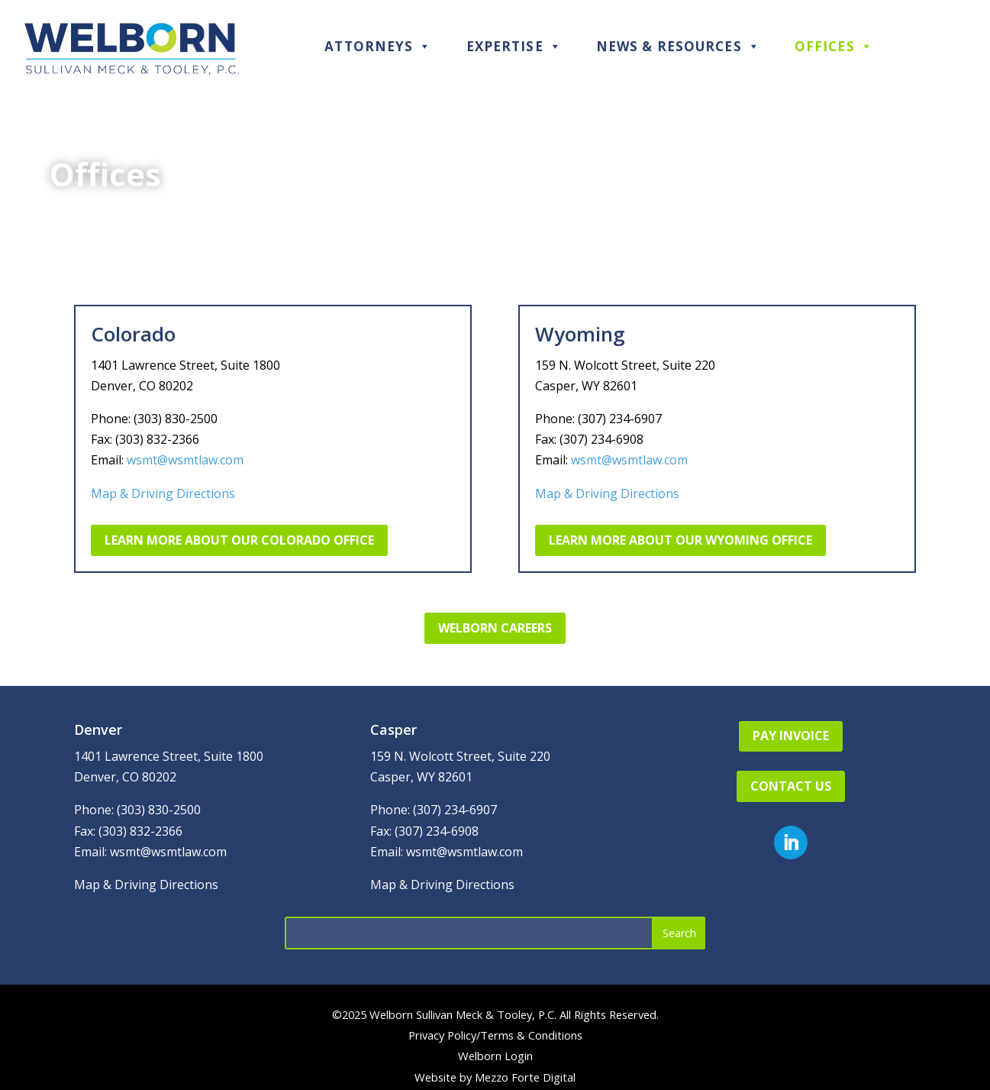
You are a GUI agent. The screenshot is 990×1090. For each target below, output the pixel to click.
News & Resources (678, 46)
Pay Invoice (791, 735)
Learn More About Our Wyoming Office (680, 540)
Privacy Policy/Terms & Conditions (495, 1035)
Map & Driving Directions (163, 493)
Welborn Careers (495, 627)
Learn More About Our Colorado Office (239, 540)
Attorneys (377, 46)
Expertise (514, 46)
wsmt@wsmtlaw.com (185, 459)
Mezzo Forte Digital (525, 1077)
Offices (834, 46)
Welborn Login (495, 1055)
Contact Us (790, 786)
